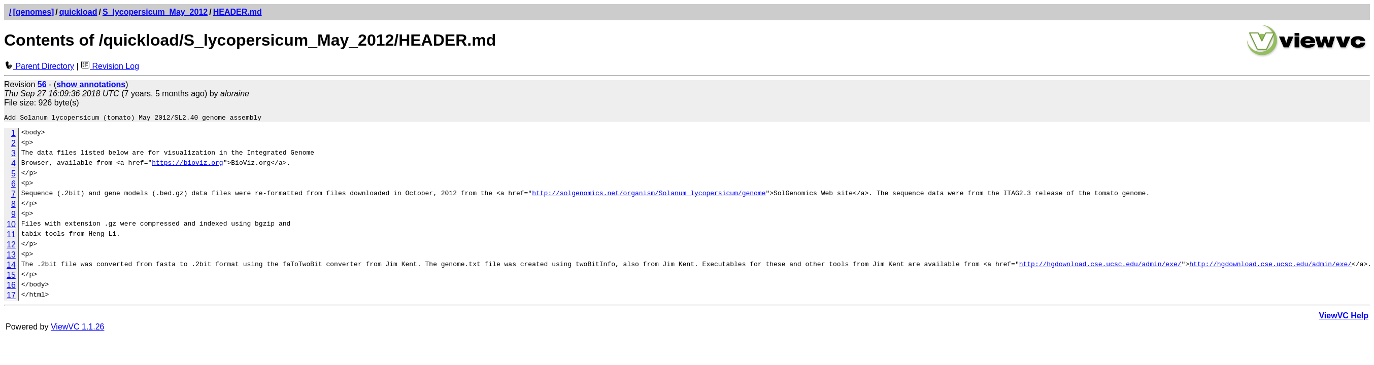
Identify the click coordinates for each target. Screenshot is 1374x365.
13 (11, 256)
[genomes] (33, 12)
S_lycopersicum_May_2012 (155, 12)
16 (11, 286)
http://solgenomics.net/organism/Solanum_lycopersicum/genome (648, 195)
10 (11, 226)
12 (11, 246)
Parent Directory (39, 66)
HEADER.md (237, 12)
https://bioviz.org (187, 165)
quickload (78, 12)
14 (11, 266)
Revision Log (110, 66)
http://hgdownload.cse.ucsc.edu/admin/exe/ (1100, 266)
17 (11, 297)
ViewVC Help (1343, 317)
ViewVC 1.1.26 (78, 328)
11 (11, 236)
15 (11, 276)
